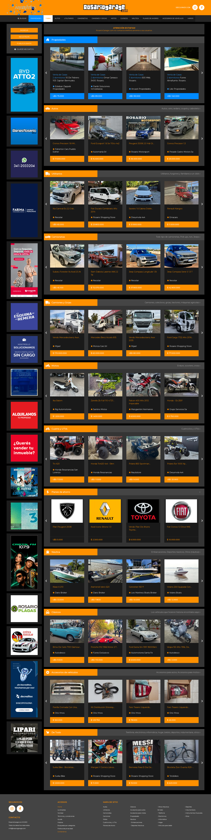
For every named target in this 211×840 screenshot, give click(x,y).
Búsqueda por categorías (66, 825)
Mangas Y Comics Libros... (141, 767)
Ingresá (24, 30)
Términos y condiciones (66, 816)
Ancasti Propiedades (178, 89)
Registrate (24, 37)
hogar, (161, 732)
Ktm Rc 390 (58, 400)
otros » (197, 732)
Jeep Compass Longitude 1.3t (181, 272)
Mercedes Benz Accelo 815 (141, 337)
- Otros (187, 816)
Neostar (58, 152)
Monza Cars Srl (137, 346)
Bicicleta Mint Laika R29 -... (65, 767)
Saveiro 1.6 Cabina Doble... (179, 208)
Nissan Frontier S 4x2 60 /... (65, 527)
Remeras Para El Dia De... (179, 767)
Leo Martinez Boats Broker (181, 592)
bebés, (167, 732)
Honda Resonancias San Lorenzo (103, 471)
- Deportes (188, 807)
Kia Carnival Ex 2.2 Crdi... (102, 208)
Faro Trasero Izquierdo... (178, 707)
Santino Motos (137, 409)
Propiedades (134, 816)
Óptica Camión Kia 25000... (65, 707)
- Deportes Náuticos (137, 825)
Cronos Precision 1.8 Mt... (102, 143)
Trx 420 (94, 464)
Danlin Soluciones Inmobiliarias (138, 87)
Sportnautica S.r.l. (62, 592)
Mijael (95, 346)
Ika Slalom (96, 400)
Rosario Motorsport (177, 152)
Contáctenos (62, 832)
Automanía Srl (136, 152)
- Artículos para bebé (164, 825)
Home (60, 807)
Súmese (60, 813)
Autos (105, 807)
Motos (105, 819)
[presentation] (46, 73)
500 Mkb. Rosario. (178, 77)
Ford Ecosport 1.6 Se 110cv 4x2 (143, 143)
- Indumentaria (190, 810)
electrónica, (140, 732)
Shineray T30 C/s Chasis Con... (66, 208)
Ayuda (60, 819)
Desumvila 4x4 (175, 217)
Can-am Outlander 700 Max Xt (67, 464)
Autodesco (97, 653)
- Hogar (160, 822)
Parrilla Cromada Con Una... (103, 707)
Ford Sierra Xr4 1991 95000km (181, 647)
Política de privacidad (65, 829)
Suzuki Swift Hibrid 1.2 (63, 143)
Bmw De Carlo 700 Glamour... (105, 647)
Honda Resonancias (139, 472)
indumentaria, (187, 732)
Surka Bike (97, 776)
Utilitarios (106, 810)
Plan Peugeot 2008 (100, 527)
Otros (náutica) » (192, 552)
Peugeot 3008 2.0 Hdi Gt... (179, 143)
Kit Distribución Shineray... (141, 707)
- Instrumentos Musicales (193, 813)
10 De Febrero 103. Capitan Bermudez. (104, 77)
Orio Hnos (58, 217)
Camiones (106, 816)
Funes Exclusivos (138, 653)
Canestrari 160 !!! (174, 587)
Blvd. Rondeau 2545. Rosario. (66, 77)
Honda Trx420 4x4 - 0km (140, 464)
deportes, (176, 732)
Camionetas (107, 813)
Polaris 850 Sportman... (178, 464)
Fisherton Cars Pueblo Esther (102, 150)
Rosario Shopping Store (141, 217)
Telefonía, (130, 732)
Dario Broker (98, 592)
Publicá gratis (24, 43)
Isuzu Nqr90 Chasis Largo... (65, 337)
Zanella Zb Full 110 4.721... (140, 400)
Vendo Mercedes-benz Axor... (104, 337)
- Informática (162, 819)
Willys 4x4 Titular (60, 647)
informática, (152, 732)
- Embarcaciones (136, 822)
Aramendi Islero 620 (138, 587)
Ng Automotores (100, 409)
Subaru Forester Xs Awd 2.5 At (105, 272)
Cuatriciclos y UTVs (110, 822)
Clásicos (133, 807)
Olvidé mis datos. (24, 49)
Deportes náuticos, (176, 552)
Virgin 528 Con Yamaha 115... (66, 587)
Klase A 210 (96, 587)
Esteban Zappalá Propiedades (62, 87)
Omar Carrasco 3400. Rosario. (142, 77)
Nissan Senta (60, 532)
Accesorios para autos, (167, 672)
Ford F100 (57, 272)
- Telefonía (161, 813)
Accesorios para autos (137, 810)
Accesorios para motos (188, 672)
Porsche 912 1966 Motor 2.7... (142, 647)
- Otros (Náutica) (163, 807)
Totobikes (58, 776)
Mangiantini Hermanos (179, 409)
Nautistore (173, 472)
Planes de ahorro (109, 825)
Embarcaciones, (159, 552)
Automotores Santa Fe (64, 653)
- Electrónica (161, 816)
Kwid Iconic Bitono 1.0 (139, 527)
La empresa (62, 810)
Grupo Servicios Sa (62, 409)
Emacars (58, 280)
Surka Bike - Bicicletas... (102, 767)
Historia (60, 822)
